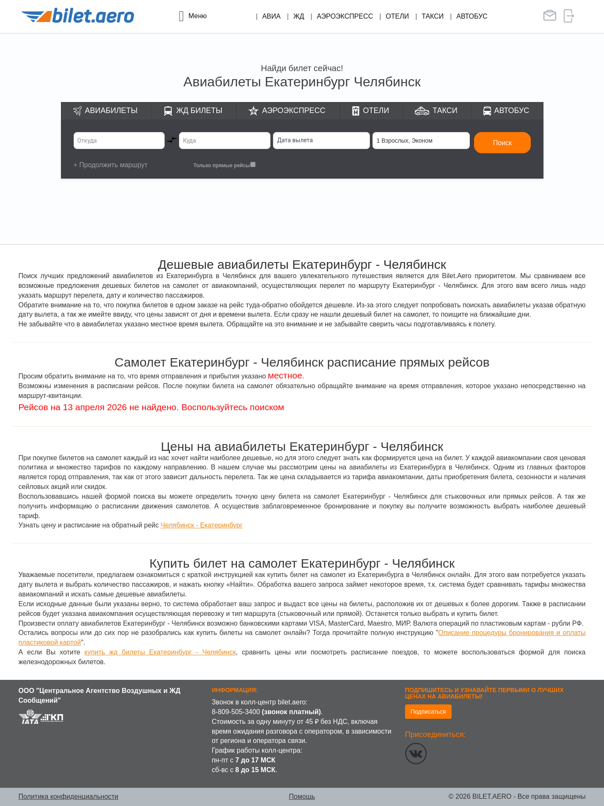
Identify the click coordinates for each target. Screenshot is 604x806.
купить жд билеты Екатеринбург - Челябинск (160, 652)
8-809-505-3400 (236, 711)
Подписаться (428, 711)
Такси (433, 16)
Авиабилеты (111, 110)
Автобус (472, 16)
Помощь (302, 796)
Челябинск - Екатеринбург (201, 525)
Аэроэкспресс (345, 16)
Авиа (271, 16)
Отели (397, 16)
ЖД (298, 16)
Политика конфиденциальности (69, 796)
